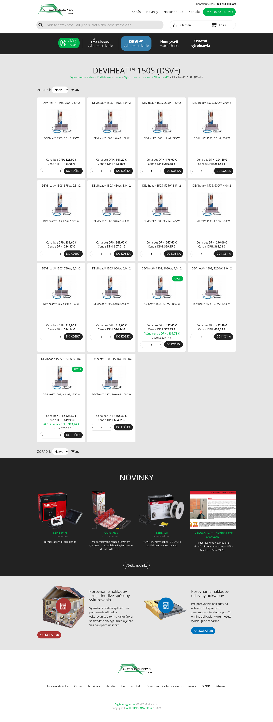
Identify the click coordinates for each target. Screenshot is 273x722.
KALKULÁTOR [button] (203, 631)
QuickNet (111, 533)
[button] (190, 25)
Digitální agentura (125, 704)
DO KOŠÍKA (73, 171)
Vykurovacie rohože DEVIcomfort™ (146, 77)
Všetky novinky (136, 565)
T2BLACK (162, 533)
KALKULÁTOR (49, 635)
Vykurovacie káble (82, 77)
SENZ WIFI (60, 533)
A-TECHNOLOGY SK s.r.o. (140, 708)
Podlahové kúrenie (109, 77)
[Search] (103, 25)
